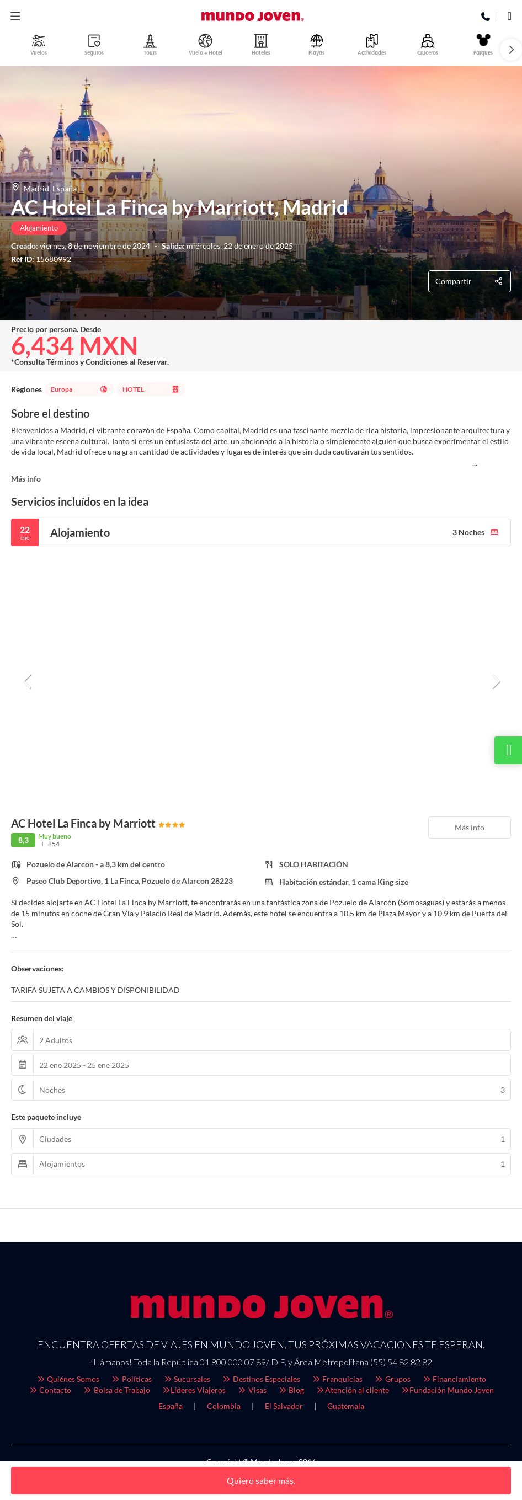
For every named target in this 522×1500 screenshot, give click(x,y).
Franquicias (337, 1379)
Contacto (50, 1390)
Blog (291, 1390)
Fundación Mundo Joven (447, 1390)
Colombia (224, 1406)
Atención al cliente (352, 1390)
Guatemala (345, 1406)
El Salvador (284, 1406)
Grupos (392, 1379)
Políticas (131, 1379)
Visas (252, 1390)
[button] (511, 50)
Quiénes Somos (68, 1379)
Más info (26, 478)
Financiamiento (454, 1379)
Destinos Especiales (260, 1379)
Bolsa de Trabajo (116, 1390)
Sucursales (187, 1379)
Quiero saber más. (261, 1480)
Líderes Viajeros (193, 1390)
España (170, 1406)
